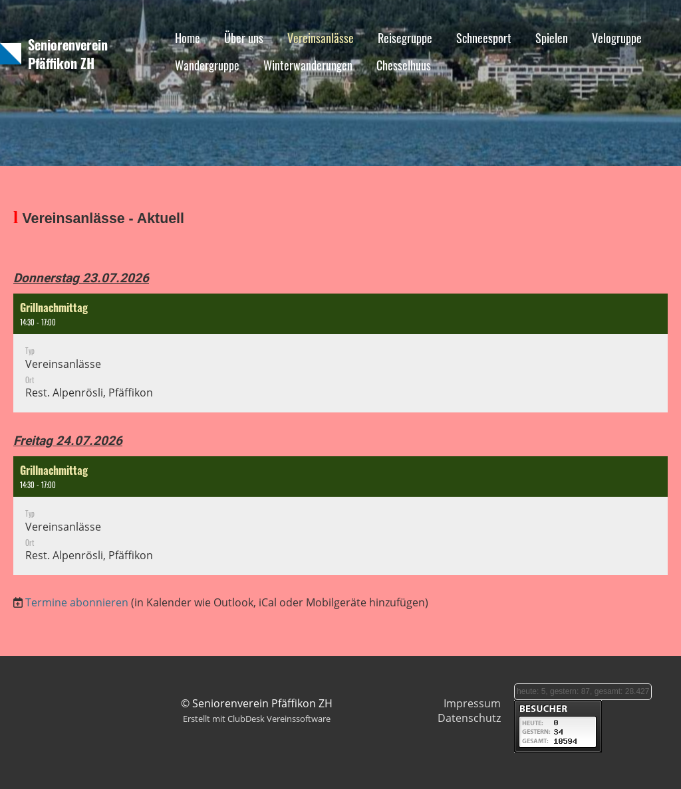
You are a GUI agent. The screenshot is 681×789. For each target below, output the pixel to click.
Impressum (472, 703)
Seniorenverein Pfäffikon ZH (68, 53)
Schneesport (483, 37)
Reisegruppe (405, 37)
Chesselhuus (403, 65)
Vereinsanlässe (320, 37)
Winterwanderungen (307, 65)
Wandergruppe (207, 65)
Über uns (243, 37)
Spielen (551, 37)
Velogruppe (617, 37)
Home (187, 37)
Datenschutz (469, 718)
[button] (340, 353)
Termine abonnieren (76, 602)
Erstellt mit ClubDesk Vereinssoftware (257, 719)
